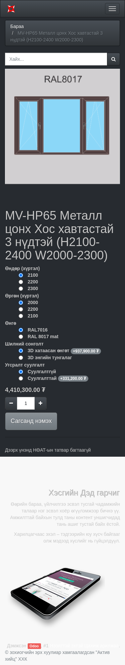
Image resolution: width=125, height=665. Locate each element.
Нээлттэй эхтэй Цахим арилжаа (84, 645)
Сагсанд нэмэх (31, 421)
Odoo (34, 646)
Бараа (17, 26)
